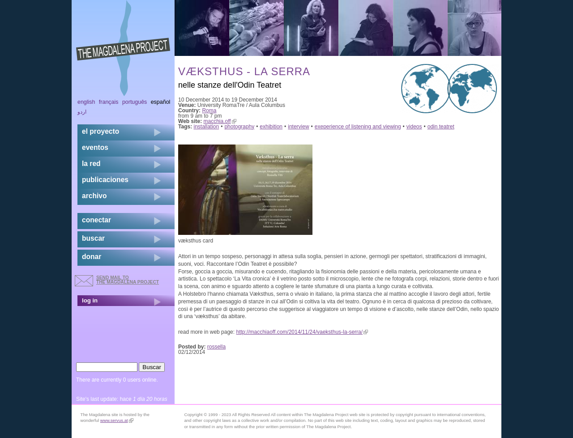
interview (298, 126)
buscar (93, 238)
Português (134, 102)
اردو (81, 112)
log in (90, 300)
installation (206, 126)
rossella (216, 347)
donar (91, 256)
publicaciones (105, 179)
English (86, 102)
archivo (94, 196)
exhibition (271, 126)
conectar (96, 220)
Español (161, 102)
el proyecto (100, 131)
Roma (209, 110)
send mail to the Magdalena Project (127, 280)
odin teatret (441, 126)
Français (109, 102)
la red (91, 163)
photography (239, 126)
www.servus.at (116, 420)
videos (414, 126)
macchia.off (220, 121)
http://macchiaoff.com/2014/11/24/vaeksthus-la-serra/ (302, 332)
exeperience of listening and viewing (358, 126)
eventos (95, 147)
